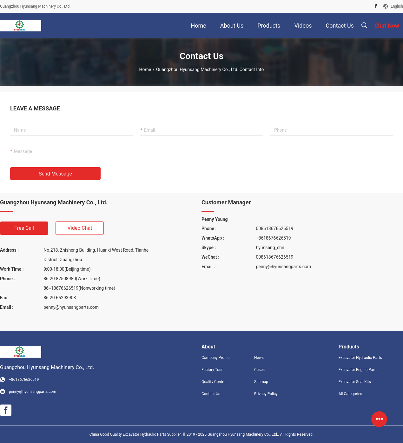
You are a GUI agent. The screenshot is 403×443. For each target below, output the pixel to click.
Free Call (24, 228)
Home (145, 69)
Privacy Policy (266, 394)
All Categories (350, 394)
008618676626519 (274, 228)
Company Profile (215, 357)
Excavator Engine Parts (358, 369)
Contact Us (211, 394)
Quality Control (214, 382)
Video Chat (80, 228)
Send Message (55, 174)
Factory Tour (212, 369)
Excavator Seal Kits (355, 382)
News (259, 357)
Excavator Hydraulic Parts (360, 357)
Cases (259, 369)
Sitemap (261, 382)
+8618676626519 (273, 238)
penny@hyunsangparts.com (71, 307)
